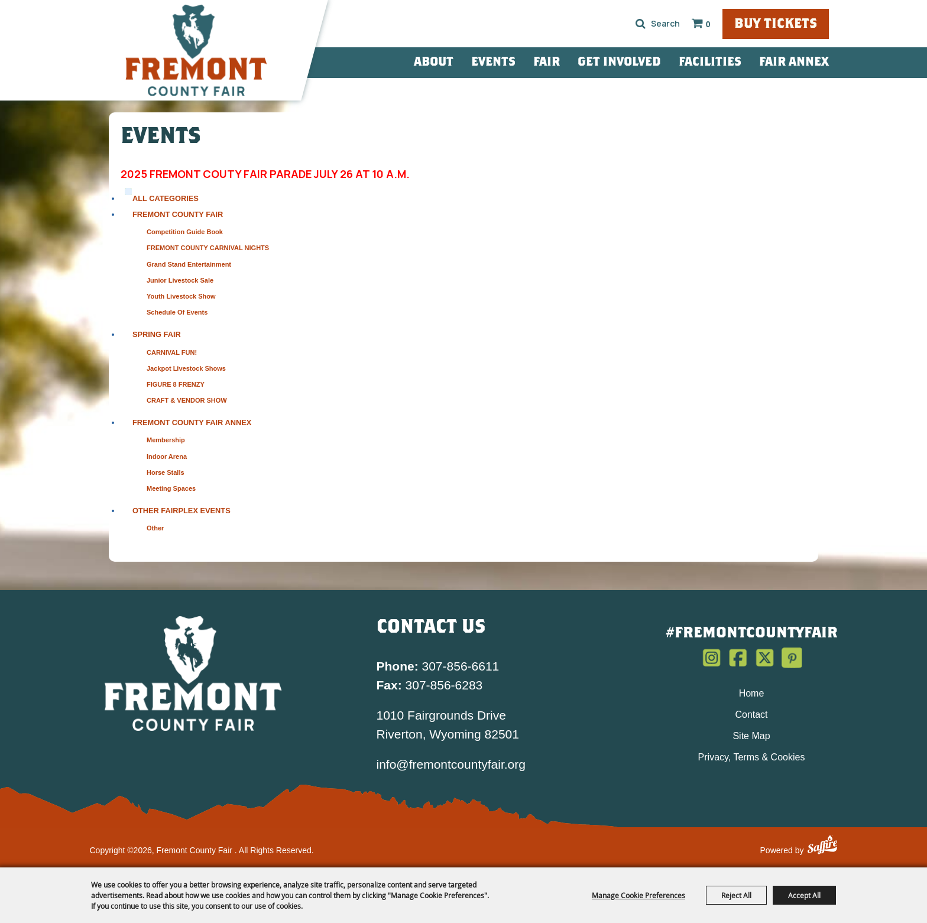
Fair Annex (794, 62)
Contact (751, 715)
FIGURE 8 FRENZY (176, 384)
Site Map (751, 736)
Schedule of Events (177, 312)
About (433, 62)
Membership (166, 439)
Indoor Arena (167, 456)
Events (493, 62)
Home (751, 693)
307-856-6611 (438, 666)
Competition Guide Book (185, 231)
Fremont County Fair (177, 214)
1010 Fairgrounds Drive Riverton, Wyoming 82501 (448, 724)
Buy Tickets (775, 24)
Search (640, 24)
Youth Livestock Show (181, 296)
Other (155, 528)
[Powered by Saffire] (822, 846)
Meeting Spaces (171, 488)
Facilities (710, 62)
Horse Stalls (165, 472)
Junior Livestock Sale (180, 280)
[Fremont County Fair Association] (193, 673)
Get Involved (619, 62)
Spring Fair (156, 334)
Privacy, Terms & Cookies (751, 757)
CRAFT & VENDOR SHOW (187, 400)
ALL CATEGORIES (165, 198)
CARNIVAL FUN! (172, 352)
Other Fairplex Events (181, 510)
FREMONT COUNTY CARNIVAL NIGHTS (208, 247)
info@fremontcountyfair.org (451, 764)
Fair (546, 62)
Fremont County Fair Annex (191, 422)
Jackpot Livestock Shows (186, 368)
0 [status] (708, 24)
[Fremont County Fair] (196, 50)
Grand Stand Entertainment (189, 264)
